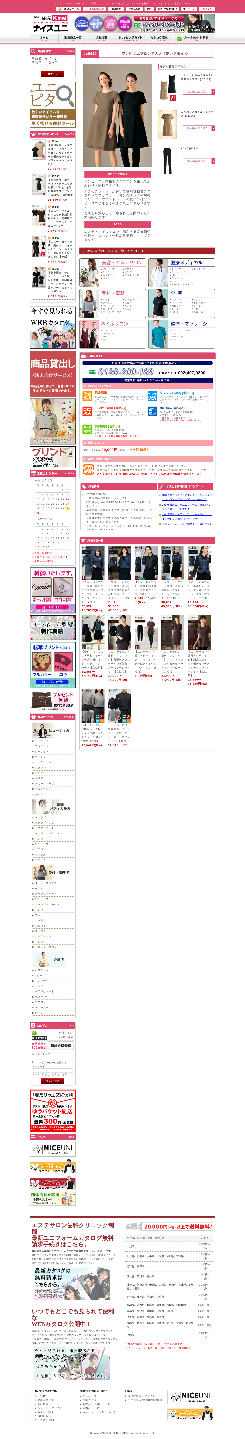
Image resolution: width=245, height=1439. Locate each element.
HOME (42, 1396)
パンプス (40, 941)
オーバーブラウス (46, 883)
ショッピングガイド (50, 1408)
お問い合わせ (46, 1416)
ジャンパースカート (47, 904)
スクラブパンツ (44, 822)
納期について (91, 1408)
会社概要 (43, 1404)
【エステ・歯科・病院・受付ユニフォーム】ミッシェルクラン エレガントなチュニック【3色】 (60, 249)
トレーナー (42, 980)
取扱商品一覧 (46, 1400)
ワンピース (42, 746)
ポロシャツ (42, 970)
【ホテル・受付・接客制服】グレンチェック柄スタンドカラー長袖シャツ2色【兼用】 (92, 733)
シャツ (39, 986)
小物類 (39, 778)
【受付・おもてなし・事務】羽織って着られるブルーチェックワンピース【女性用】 (172, 590)
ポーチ (39, 1012)
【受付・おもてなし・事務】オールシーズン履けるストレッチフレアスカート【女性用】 (199, 590)
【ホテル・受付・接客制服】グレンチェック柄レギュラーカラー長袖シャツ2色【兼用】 (119, 733)
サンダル (40, 854)
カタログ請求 (46, 1412)
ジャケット (42, 751)
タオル (39, 794)
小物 (196, 309)
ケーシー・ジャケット (183, 272)
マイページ (89, 1396)
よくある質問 (46, 1420)
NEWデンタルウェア (183, 284)
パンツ (39, 773)
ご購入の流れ (91, 1400)
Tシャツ (40, 975)
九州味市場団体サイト (141, 1396)
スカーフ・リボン (46, 783)
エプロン (40, 767)
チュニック (42, 741)
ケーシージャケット (47, 833)
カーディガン (43, 762)
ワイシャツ (178, 303)
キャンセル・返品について (99, 1412)
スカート (40, 915)
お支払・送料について (96, 1404)
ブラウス (40, 931)
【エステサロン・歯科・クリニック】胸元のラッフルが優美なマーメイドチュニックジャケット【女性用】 (199, 663)
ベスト (39, 888)
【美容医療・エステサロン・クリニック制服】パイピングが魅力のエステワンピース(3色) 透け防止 (61, 187)
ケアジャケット (44, 991)
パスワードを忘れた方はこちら (49, 1074)
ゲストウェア (43, 788)
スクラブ (40, 817)
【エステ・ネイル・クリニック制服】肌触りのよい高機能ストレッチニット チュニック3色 (60, 218)
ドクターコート (44, 828)
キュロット (42, 925)
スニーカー (42, 859)
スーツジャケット (46, 893)
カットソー (42, 756)
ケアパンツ (42, 996)
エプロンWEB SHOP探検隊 (145, 1400)
